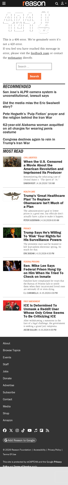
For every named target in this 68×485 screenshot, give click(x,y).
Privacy (27, 228)
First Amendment (32, 301)
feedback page (40, 53)
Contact (7, 399)
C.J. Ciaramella (31, 292)
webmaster (15, 57)
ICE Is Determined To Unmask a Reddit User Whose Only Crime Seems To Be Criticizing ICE (44, 310)
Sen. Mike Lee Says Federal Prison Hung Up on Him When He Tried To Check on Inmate (43, 271)
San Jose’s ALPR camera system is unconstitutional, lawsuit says (29, 93)
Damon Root (29, 183)
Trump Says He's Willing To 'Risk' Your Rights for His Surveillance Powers (42, 236)
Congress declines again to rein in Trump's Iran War (29, 141)
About (6, 343)
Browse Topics (11, 350)
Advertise (8, 385)
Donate (7, 378)
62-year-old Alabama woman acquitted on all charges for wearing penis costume (33, 128)
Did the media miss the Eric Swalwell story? (31, 104)
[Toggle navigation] (4, 3)
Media (7, 406)
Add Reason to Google (20, 440)
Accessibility (40, 449)
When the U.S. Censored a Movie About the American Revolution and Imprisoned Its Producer (43, 167)
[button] (64, 3)
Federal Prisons (32, 261)
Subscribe (9, 392)
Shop (6, 413)
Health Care (29, 191)
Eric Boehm (29, 253)
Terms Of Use (9, 454)
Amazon (8, 420)
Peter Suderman (32, 220)
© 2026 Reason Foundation (17, 449)
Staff (6, 364)
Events (7, 357)
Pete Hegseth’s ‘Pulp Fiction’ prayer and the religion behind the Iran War (34, 115)
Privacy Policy (54, 449)
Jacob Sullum (30, 329)
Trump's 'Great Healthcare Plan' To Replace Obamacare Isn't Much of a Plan (44, 201)
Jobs (5, 371)
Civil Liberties (30, 157)
